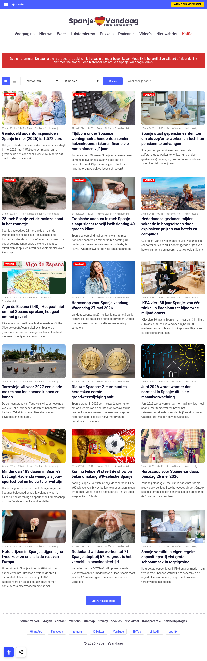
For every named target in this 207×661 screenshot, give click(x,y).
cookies (116, 621)
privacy (103, 621)
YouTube (118, 631)
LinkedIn (155, 631)
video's (145, 34)
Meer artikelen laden (103, 600)
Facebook (57, 631)
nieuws (45, 34)
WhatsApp (36, 631)
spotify (173, 631)
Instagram (78, 631)
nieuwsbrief (166, 34)
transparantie (151, 621)
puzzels (107, 34)
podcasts (126, 34)
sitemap (89, 621)
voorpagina (24, 34)
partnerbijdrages (175, 621)
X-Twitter (98, 631)
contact (60, 621)
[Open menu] (6, 4)
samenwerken (30, 621)
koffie (187, 34)
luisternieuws (83, 34)
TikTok (137, 631)
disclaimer (132, 621)
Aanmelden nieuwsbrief (187, 4)
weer (61, 34)
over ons (75, 621)
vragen (47, 621)
